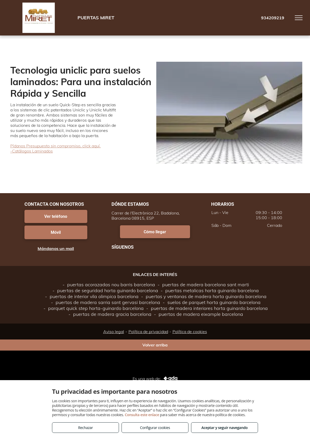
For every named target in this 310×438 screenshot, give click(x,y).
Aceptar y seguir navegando (224, 427)
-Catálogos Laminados (31, 151)
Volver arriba (155, 344)
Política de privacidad (148, 331)
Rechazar (85, 427)
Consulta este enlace (142, 414)
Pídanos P (19, 145)
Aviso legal (113, 331)
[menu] (298, 17)
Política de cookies (190, 331)
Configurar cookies (155, 427)
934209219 (272, 17)
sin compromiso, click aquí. (76, 145)
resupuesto (40, 145)
